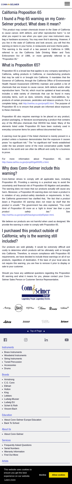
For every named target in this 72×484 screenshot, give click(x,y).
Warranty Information (14, 451)
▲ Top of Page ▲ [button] (36, 331)
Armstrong (9, 379)
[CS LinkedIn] (46, 340)
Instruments (8, 347)
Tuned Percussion (13, 362)
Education (7, 415)
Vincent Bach (10, 409)
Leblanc (8, 396)
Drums (7, 368)
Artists (5, 461)
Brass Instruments (13, 352)
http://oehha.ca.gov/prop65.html (38, 103)
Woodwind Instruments (15, 355)
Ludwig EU (9, 402)
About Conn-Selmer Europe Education (22, 420)
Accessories (10, 365)
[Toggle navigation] (67, 4)
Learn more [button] (10, 480)
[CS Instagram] (25, 340)
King (6, 392)
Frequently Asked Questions (17, 445)
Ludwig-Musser (11, 399)
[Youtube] (66, 340)
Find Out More (11, 455)
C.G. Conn (9, 383)
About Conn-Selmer (13, 434)
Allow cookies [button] (58, 475)
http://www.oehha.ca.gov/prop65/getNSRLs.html (25, 162)
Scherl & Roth (11, 405)
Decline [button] (42, 475)
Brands (5, 375)
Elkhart (7, 386)
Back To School (11, 423)
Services (6, 440)
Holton (7, 389)
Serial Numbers (11, 448)
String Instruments (13, 358)
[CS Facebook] (5, 340)
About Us (6, 429)
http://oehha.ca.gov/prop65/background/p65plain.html (28, 215)
